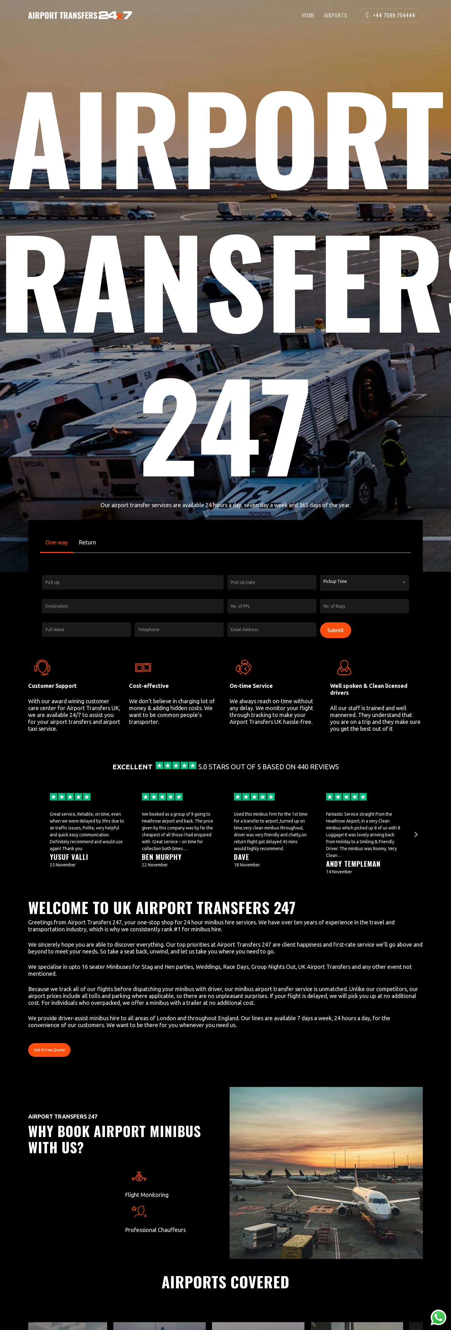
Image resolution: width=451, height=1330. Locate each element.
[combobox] (364, 583)
